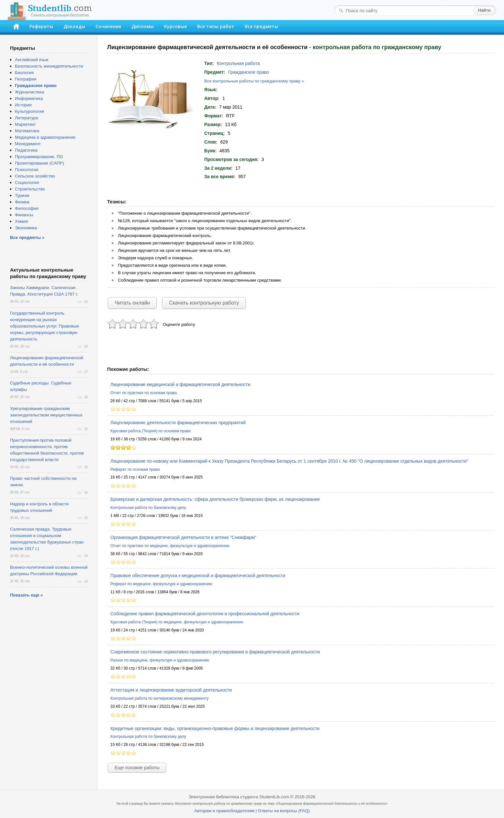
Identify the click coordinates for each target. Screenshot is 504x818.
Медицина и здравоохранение (45, 137)
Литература (26, 117)
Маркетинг (25, 124)
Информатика (29, 98)
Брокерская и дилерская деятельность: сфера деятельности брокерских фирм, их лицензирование (215, 499)
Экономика (26, 227)
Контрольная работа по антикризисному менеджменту (159, 698)
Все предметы (261, 26)
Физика (22, 201)
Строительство (30, 189)
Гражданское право (248, 72)
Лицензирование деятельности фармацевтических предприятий (178, 422)
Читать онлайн (132, 303)
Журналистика (29, 92)
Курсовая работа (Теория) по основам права (150, 431)
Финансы (24, 214)
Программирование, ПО (39, 156)
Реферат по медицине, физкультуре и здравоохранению (161, 584)
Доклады (74, 26)
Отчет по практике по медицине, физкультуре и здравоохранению (170, 546)
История (23, 104)
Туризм (22, 195)
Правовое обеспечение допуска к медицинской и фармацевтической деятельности (197, 575)
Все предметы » (27, 237)
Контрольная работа (238, 63)
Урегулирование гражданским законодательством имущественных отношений (46, 415)
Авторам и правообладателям (224, 810)
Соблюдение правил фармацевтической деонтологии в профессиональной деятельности (204, 613)
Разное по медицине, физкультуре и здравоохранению (159, 660)
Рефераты (41, 26)
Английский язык (31, 59)
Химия (21, 221)
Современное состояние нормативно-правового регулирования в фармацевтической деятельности (215, 651)
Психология (26, 169)
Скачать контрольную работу (204, 303)
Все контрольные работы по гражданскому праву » (254, 81)
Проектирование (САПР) (39, 163)
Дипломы (142, 26)
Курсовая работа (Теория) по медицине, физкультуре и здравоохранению (176, 622)
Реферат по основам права (135, 469)
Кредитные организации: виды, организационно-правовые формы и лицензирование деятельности (214, 728)
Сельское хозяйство (35, 176)
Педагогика (26, 150)
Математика (27, 130)
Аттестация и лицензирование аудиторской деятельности (171, 690)
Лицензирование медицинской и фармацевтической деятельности (180, 384)
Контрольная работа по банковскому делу (148, 507)
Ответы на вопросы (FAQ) (284, 810)
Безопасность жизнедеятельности (49, 66)
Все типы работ (215, 26)
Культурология (29, 111)
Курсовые (175, 26)
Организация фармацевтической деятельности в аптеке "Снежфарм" (183, 537)
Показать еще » (26, 595)
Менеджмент (28, 143)
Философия (27, 208)
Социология (27, 182)
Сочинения (108, 26)
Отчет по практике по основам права (143, 393)
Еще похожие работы (137, 767)
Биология (24, 72)
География (25, 79)
